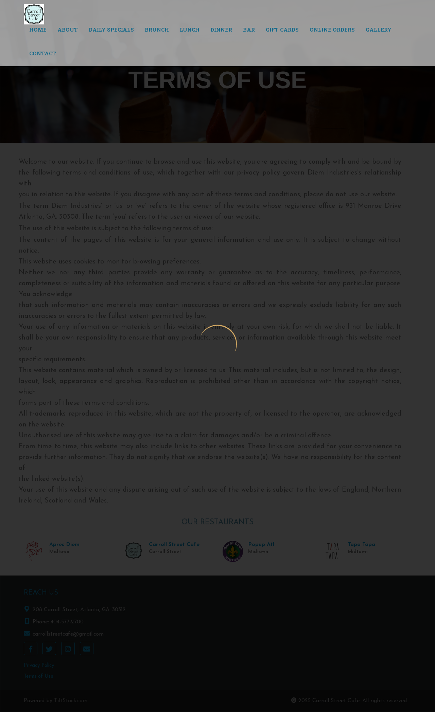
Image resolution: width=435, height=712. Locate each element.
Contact (42, 53)
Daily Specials (111, 29)
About (67, 29)
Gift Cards (282, 29)
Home (38, 29)
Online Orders (332, 29)
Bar (249, 29)
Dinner (221, 29)
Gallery (379, 29)
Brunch (157, 29)
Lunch (189, 29)
